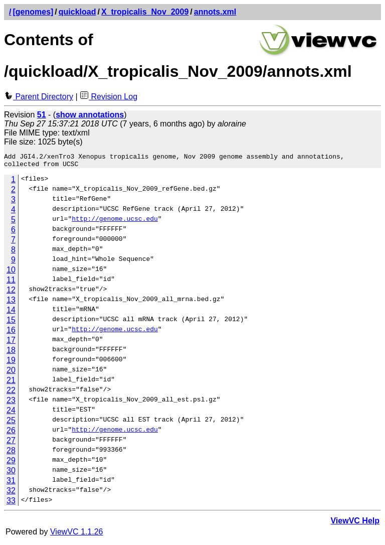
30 (11, 473)
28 (11, 453)
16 (11, 333)
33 (11, 503)
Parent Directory (38, 96)
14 (11, 313)
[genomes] (33, 12)
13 (11, 303)
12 (11, 293)
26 (11, 433)
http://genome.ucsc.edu (115, 222)
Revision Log (108, 96)
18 (11, 353)
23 (11, 403)
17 (11, 343)
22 (11, 393)
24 (11, 413)
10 (11, 272)
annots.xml (215, 12)
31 (11, 483)
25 (11, 423)
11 (11, 283)
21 (11, 383)
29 (11, 463)
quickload (77, 12)
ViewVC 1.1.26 (76, 534)
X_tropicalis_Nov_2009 (144, 12)
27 (11, 443)
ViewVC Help (354, 523)
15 (11, 323)
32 (11, 493)
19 (11, 363)
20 (11, 373)
